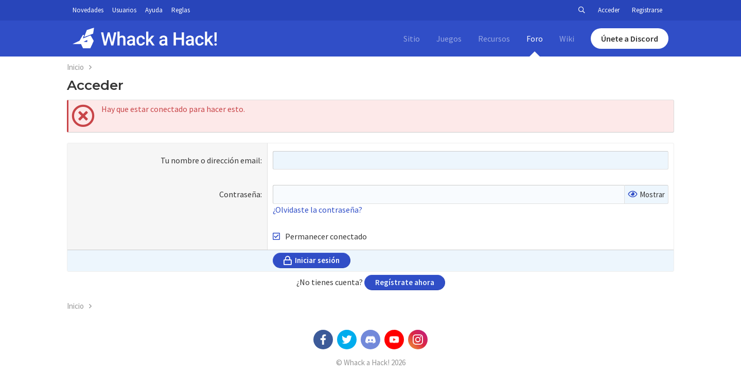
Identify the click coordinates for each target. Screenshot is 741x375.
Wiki (566, 38)
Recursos (494, 38)
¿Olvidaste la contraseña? (317, 209)
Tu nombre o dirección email (210, 160)
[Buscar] (581, 10)
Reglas (180, 10)
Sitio (411, 38)
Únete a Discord (629, 38)
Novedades (88, 10)
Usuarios (124, 10)
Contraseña (239, 194)
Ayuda (154, 10)
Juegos (449, 38)
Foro (534, 38)
